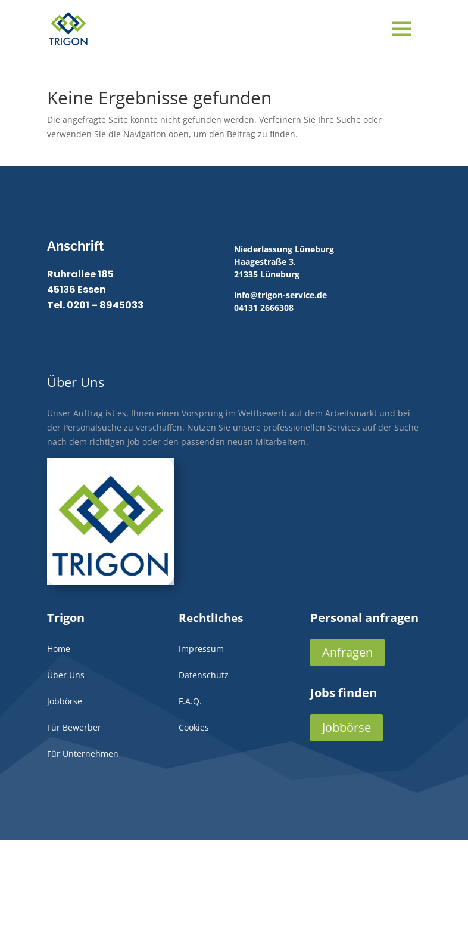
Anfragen (347, 652)
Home (58, 648)
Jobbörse (346, 727)
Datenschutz (204, 675)
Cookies (194, 727)
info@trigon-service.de (280, 295)
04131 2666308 (264, 307)
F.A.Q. (190, 701)
